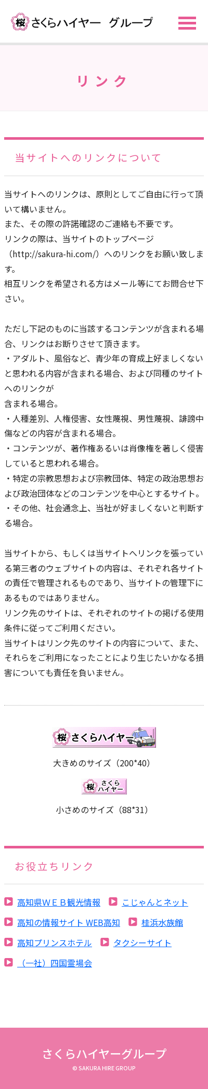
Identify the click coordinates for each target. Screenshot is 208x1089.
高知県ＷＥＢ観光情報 (58, 902)
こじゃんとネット (155, 902)
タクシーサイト (142, 942)
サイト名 (78, 21)
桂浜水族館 (162, 922)
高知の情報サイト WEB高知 (68, 922)
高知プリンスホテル (54, 942)
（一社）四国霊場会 (54, 963)
